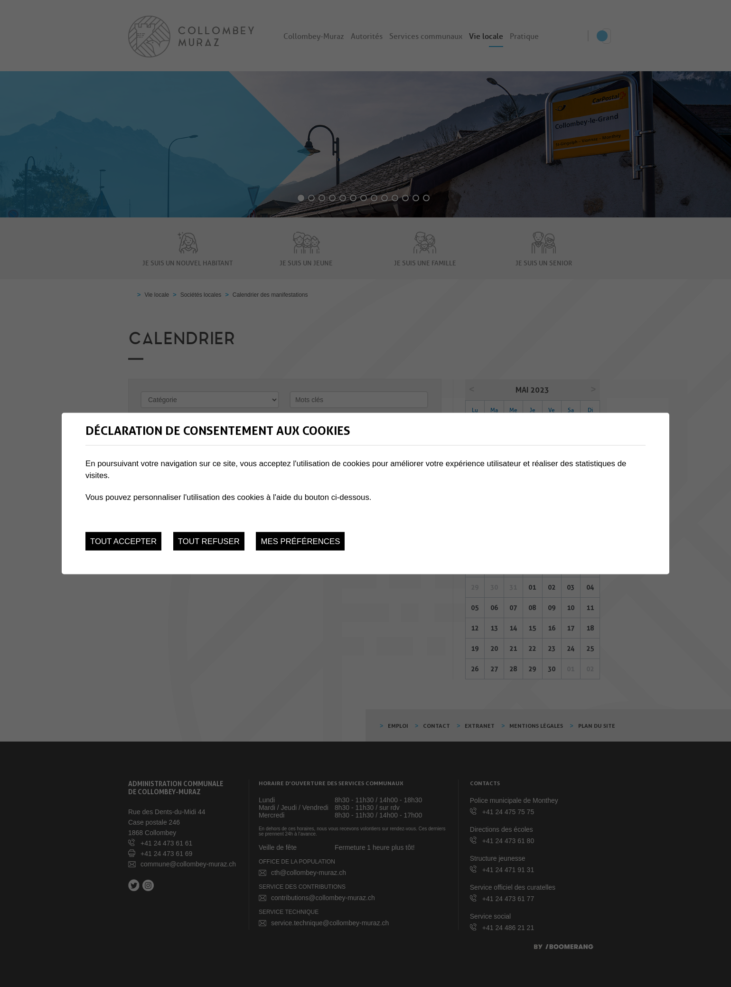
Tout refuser (209, 541)
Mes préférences (300, 541)
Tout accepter (123, 541)
